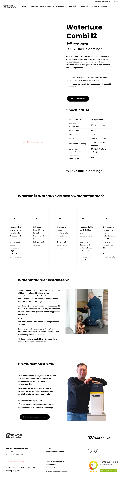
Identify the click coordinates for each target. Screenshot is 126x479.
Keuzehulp (85, 6)
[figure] (31, 63)
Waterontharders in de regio (57, 471)
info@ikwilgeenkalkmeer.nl (16, 461)
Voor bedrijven (74, 6)
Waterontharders (59, 6)
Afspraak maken (78, 99)
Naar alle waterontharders (32, 142)
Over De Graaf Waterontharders (39, 6)
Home (24, 6)
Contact (104, 6)
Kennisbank (94, 6)
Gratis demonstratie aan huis (35, 417)
